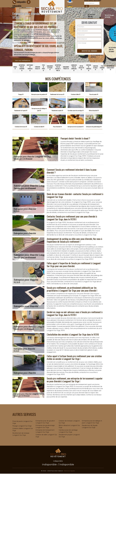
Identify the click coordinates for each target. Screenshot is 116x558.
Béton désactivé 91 (81, 67)
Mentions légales (69, 471)
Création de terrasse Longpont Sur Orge (69, 422)
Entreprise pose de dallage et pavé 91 (58, 67)
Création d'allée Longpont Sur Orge (22, 429)
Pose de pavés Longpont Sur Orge (22, 422)
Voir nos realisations (22, 60)
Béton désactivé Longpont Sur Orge (69, 426)
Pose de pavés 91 (43, 67)
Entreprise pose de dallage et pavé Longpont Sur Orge (92, 422)
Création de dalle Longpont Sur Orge (46, 436)
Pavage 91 (15, 68)
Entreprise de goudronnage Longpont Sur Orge (45, 426)
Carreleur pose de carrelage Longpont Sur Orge (68, 431)
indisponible (49, 464)
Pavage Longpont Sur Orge (22, 426)
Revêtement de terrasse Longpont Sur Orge (20, 434)
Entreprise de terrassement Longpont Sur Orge (45, 431)
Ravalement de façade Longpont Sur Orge (89, 426)
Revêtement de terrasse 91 (30, 67)
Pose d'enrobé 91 (102, 67)
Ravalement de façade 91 (50, 67)
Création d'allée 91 (37, 68)
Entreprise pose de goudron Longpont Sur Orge (45, 422)
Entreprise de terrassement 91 (110, 67)
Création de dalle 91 (95, 67)
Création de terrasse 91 (88, 67)
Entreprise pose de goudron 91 (22, 67)
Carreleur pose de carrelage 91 (74, 67)
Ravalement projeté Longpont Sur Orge (69, 436)
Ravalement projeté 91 (66, 68)
